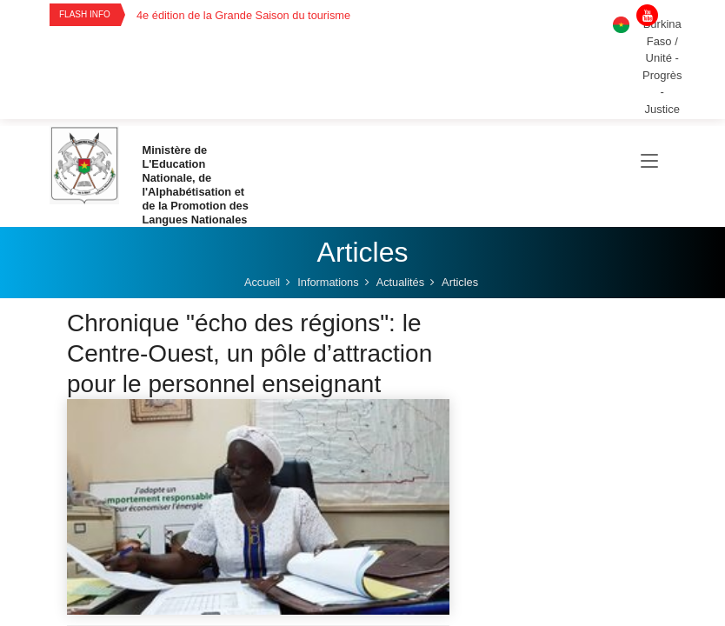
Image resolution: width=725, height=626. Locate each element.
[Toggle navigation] (649, 162)
